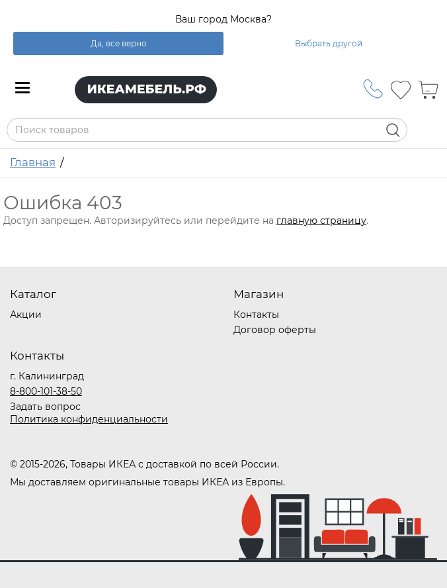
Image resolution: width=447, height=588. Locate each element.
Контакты (256, 314)
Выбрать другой (328, 43)
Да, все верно (119, 43)
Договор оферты (274, 330)
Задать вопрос (45, 407)
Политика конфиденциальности (89, 419)
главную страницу (321, 220)
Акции (26, 314)
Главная (33, 162)
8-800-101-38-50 (46, 391)
